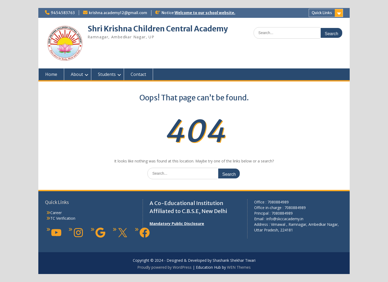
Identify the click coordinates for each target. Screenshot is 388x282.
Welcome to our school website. (205, 12)
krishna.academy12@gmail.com (118, 12)
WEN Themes (239, 267)
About (77, 74)
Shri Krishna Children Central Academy (158, 29)
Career (56, 212)
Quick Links (322, 12)
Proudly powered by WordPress (164, 267)
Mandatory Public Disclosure (177, 223)
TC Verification (62, 218)
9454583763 (63, 12)
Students (107, 74)
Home (51, 74)
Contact (138, 74)
